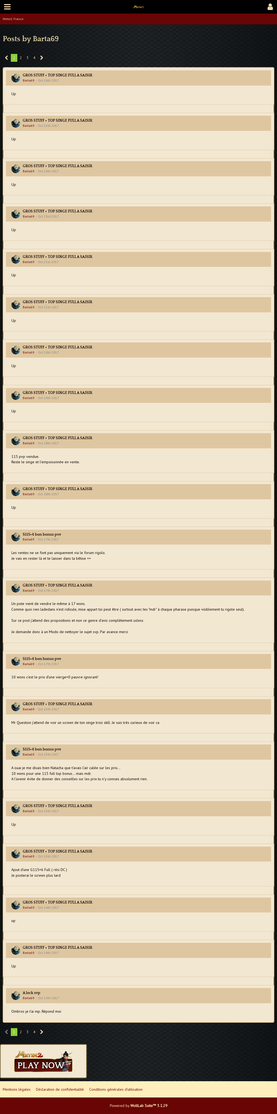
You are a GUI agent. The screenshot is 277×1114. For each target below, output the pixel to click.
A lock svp (31, 993)
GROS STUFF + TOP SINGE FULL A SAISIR (57, 75)
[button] (7, 6)
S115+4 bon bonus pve (42, 534)
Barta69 (28, 80)
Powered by (138, 1105)
